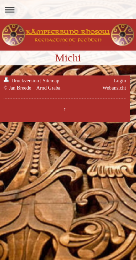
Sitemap (51, 80)
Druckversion (22, 80)
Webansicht (114, 88)
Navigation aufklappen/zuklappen (68, 9)
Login (120, 80)
